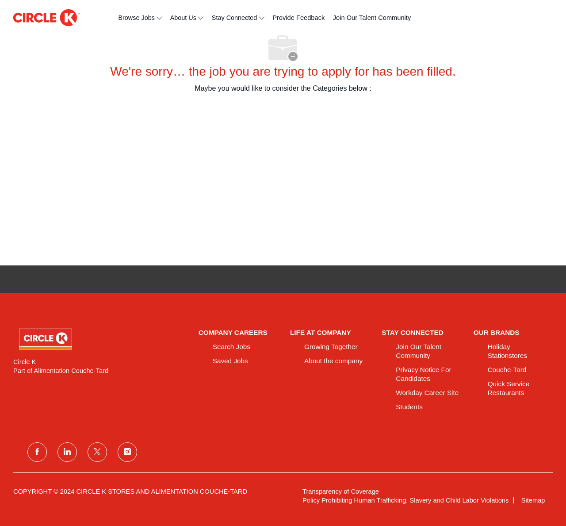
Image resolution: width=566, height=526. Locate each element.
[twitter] (97, 452)
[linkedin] (67, 452)
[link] (99, 339)
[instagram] (127, 452)
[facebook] (37, 452)
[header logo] (46, 17)
